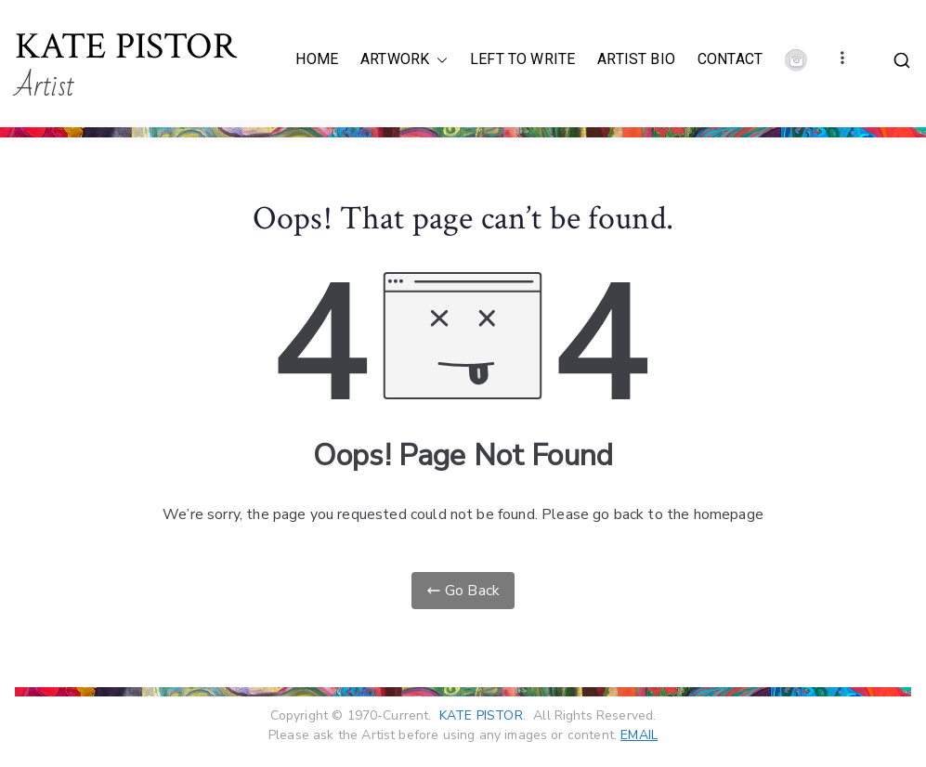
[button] (438, 60)
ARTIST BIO (636, 59)
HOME (316, 59)
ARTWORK (404, 60)
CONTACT (730, 59)
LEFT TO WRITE (522, 59)
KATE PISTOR (126, 46)
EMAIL (639, 735)
